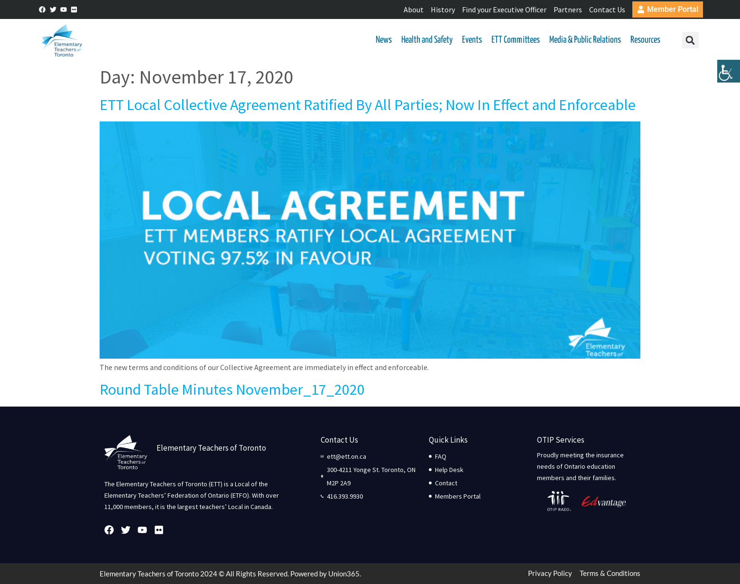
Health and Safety (427, 40)
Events (472, 40)
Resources (645, 40)
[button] (690, 40)
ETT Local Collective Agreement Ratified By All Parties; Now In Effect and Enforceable (368, 104)
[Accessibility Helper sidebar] (728, 73)
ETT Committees (515, 40)
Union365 (344, 573)
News (384, 40)
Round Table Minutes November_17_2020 (232, 389)
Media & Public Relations (585, 40)
